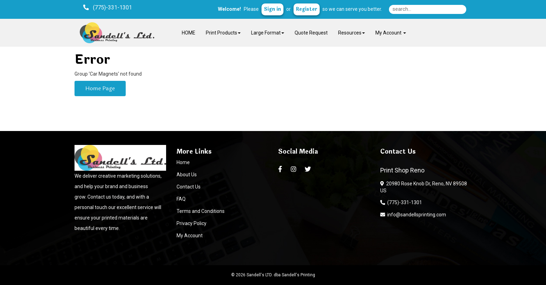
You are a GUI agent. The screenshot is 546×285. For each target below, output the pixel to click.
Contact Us (189, 187)
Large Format (267, 33)
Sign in (272, 9)
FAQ (181, 199)
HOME (188, 33)
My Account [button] (390, 33)
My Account (190, 235)
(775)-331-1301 (401, 202)
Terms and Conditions (201, 211)
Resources (351, 33)
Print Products (223, 33)
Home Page (100, 88)
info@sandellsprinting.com (413, 214)
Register (306, 9)
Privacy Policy (191, 223)
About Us (187, 174)
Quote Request (311, 33)
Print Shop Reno (402, 170)
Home (183, 162)
